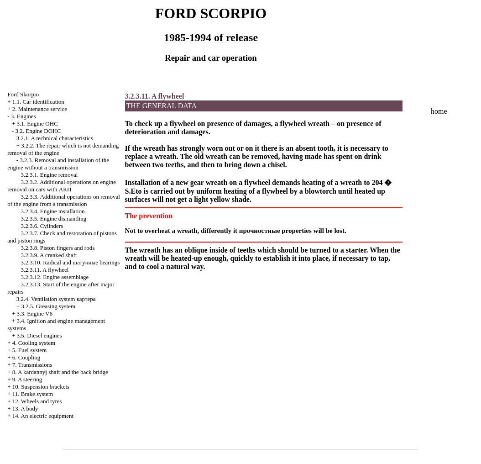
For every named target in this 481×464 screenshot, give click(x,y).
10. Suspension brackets (40, 386)
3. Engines (23, 116)
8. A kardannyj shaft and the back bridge (60, 372)
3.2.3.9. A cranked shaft (49, 255)
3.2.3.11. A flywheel (44, 269)
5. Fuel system (29, 350)
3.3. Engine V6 (34, 313)
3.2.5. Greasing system (48, 306)
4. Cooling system (33, 342)
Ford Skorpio (23, 94)
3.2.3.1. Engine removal (49, 174)
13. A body (25, 408)
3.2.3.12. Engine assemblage (55, 277)
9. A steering (27, 379)
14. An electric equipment (42, 415)
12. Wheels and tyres (37, 401)
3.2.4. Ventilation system (56, 298)
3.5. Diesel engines (39, 335)
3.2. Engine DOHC (38, 130)
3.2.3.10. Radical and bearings (70, 262)
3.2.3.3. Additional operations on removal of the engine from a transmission (63, 200)
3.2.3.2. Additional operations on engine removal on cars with (61, 186)
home (439, 111)
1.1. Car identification (38, 101)
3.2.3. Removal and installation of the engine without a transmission (58, 164)
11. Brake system (32, 393)
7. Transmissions (32, 364)
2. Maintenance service (39, 108)
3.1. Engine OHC (37, 123)
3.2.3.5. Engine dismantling (53, 218)
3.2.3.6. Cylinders (42, 225)
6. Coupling (26, 357)
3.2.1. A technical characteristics (54, 138)
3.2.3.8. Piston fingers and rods (57, 247)
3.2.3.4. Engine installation (52, 211)
